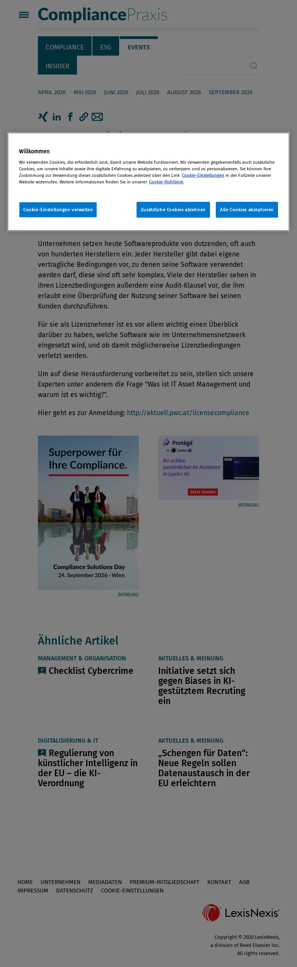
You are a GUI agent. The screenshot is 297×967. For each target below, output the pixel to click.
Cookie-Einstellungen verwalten (58, 209)
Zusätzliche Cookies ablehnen (173, 209)
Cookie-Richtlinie (166, 182)
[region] (148, 181)
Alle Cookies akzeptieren (247, 209)
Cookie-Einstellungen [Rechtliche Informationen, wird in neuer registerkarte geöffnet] (203, 175)
